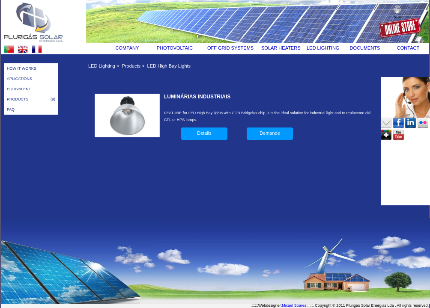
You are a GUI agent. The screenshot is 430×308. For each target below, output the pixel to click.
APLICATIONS (19, 79)
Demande (270, 133)
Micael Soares (294, 305)
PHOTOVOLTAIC (175, 47)
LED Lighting (101, 65)
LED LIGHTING (323, 47)
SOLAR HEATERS (281, 47)
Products (131, 65)
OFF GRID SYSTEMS (230, 47)
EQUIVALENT (19, 89)
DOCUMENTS (365, 47)
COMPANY (127, 47)
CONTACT (408, 47)
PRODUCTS (31, 99)
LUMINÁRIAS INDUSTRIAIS (197, 97)
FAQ (11, 109)
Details (204, 133)
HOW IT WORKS (21, 68)
